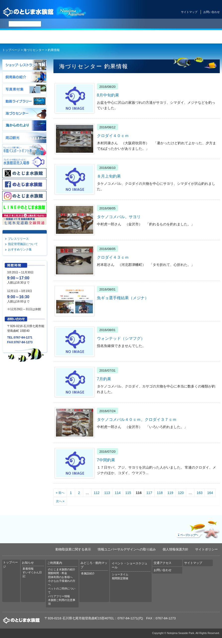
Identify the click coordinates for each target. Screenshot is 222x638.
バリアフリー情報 (59, 596)
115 (128, 493)
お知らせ (55, 37)
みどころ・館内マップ (129, 37)
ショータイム (120, 574)
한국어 (132, 23)
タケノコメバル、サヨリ (119, 216)
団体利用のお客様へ (60, 577)
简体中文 (107, 23)
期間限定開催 (120, 578)
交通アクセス (203, 37)
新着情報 (28, 568)
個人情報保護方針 (175, 549)
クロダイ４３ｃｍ (113, 257)
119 (170, 493)
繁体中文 (120, 23)
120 (181, 493)
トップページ (18, 37)
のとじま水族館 (44, 12)
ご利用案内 (92, 37)
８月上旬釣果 (109, 176)
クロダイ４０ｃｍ (113, 135)
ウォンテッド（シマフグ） (121, 338)
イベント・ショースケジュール (166, 37)
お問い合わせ (211, 11)
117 (149, 493)
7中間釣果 (106, 460)
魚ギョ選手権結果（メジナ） (123, 297)
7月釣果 (104, 379)
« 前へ (60, 492)
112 (96, 493)
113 (107, 493)
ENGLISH (94, 23)
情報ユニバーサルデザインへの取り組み (127, 549)
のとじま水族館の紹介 (61, 569)
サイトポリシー (206, 549)
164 (210, 493)
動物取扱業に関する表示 (73, 549)
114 (118, 493)
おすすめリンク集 (20, 249)
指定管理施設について (23, 244)
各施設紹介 (88, 573)
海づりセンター (34, 50)
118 (160, 493)
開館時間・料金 (57, 573)
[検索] (24, 24)
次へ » (60, 501)
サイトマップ (189, 11)
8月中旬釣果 (108, 95)
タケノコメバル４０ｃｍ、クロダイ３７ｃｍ (137, 419)
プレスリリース (18, 239)
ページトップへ (197, 528)
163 (199, 493)
